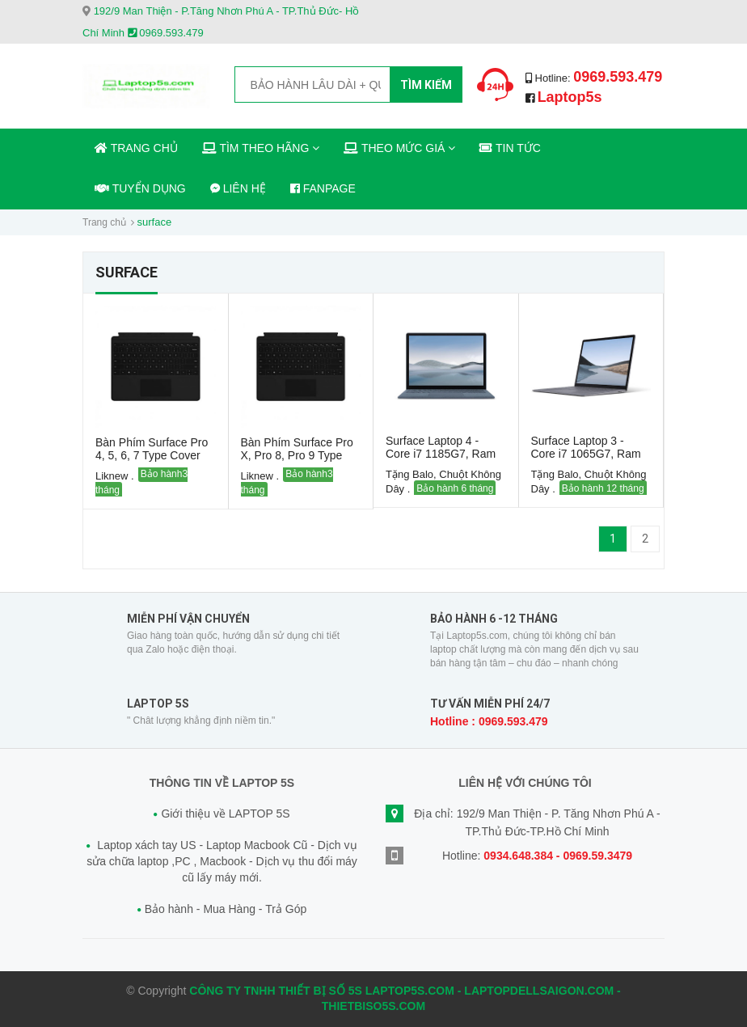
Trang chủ (104, 222)
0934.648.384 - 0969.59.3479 (557, 855)
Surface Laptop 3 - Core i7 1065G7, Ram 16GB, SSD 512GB (586, 453)
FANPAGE (323, 188)
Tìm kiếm (426, 84)
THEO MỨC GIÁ (399, 148)
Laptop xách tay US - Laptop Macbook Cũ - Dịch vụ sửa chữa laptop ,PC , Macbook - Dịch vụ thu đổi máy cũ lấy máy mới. (222, 861)
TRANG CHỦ (136, 148)
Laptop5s (570, 97)
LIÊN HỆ (238, 188)
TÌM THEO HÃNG (261, 148)
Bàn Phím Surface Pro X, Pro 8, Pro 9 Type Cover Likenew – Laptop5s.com (297, 462)
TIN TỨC (510, 148)
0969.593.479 (617, 77)
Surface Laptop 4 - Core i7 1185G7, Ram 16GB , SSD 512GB (441, 453)
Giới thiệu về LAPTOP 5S (225, 813)
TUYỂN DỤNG (140, 188)
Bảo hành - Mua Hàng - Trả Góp (225, 908)
